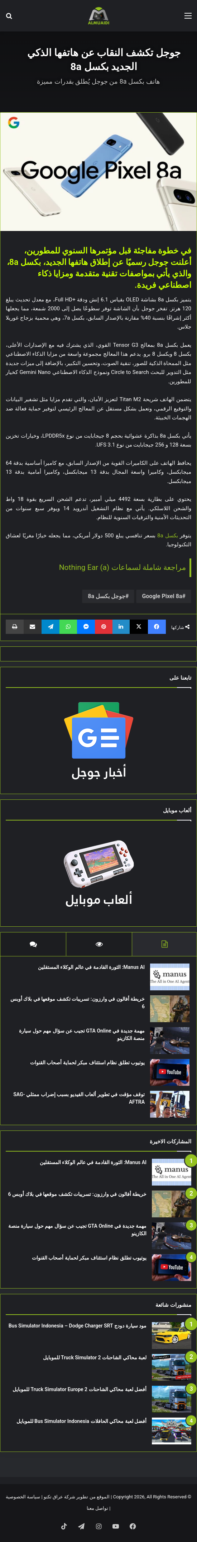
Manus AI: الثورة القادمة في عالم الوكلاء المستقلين (91, 967)
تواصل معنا (97, 1508)
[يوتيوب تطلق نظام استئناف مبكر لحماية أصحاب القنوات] (169, 1072)
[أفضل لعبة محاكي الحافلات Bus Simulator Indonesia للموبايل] (171, 1431)
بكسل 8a (167, 535)
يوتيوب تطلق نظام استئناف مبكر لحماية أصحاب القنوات (87, 1062)
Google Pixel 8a (162, 596)
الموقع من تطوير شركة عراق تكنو (77, 1496)
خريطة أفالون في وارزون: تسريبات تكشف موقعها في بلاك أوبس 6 (77, 1194)
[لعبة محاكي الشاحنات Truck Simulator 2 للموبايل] (171, 1367)
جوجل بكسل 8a (106, 596)
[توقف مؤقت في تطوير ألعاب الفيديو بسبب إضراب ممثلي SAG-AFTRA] (169, 1104)
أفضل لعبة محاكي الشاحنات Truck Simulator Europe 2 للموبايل (79, 1389)
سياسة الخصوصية (23, 1496)
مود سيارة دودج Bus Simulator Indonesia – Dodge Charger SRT (77, 1326)
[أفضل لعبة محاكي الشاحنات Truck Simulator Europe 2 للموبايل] (171, 1399)
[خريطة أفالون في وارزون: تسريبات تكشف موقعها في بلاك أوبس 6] (169, 1008)
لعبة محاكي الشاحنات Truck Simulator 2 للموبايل (94, 1357)
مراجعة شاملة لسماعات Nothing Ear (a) (122, 567)
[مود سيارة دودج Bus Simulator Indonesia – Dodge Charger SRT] (171, 1335)
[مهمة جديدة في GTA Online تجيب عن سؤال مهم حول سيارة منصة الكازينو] (169, 1040)
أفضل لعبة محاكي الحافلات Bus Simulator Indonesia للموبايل (81, 1421)
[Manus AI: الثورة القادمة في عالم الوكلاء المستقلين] (169, 977)
